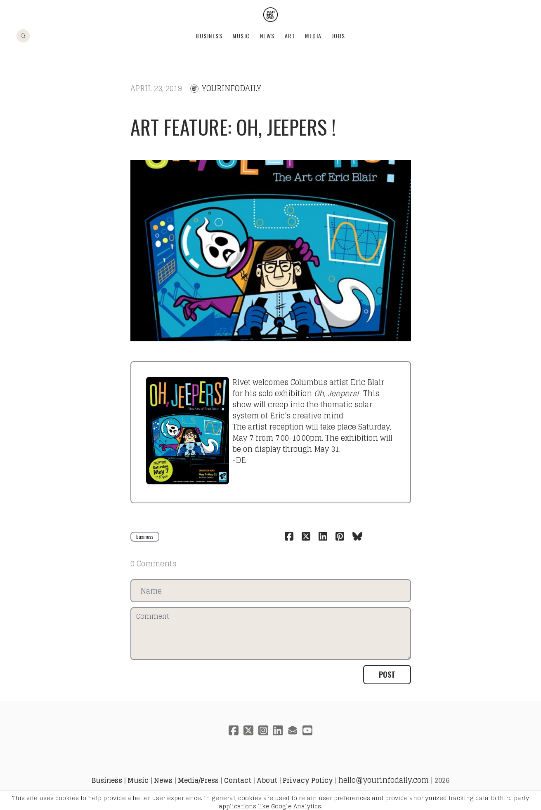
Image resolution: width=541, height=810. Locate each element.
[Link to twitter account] (248, 730)
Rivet (241, 382)
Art (290, 35)
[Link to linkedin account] (278, 730)
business (145, 536)
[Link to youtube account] (308, 730)
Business (209, 35)
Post (387, 674)
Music (241, 35)
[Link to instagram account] (263, 730)
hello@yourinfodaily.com (383, 780)
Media (313, 35)
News (267, 35)
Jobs (338, 35)
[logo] (270, 14)
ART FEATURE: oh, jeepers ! (233, 126)
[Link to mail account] (293, 730)
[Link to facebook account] (234, 730)
